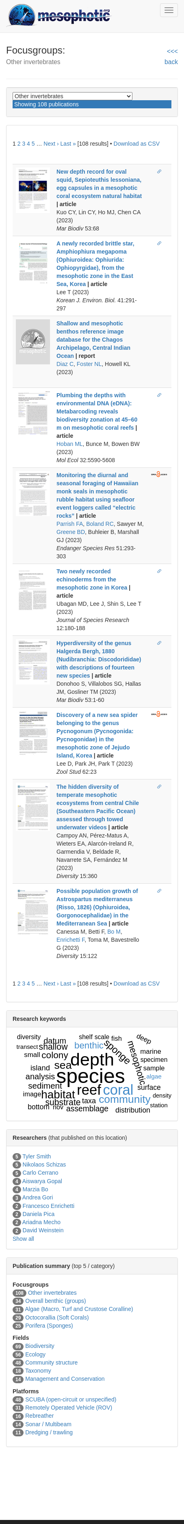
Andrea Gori (37, 1197)
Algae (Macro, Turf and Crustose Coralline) (79, 1309)
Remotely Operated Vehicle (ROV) (68, 1407)
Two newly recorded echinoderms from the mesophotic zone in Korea (91, 579)
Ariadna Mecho (41, 1222)
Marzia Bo (35, 1189)
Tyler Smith (36, 1156)
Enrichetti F (70, 939)
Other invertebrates (52, 1292)
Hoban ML (69, 444)
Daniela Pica (39, 1214)
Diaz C (65, 364)
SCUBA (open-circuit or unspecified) (70, 1399)
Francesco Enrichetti (49, 1206)
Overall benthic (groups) (55, 1301)
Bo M (114, 931)
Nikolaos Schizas (44, 1164)
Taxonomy (38, 1370)
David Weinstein (43, 1230)
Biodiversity (39, 1346)
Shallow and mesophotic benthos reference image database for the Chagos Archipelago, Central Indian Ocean (93, 339)
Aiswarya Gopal (42, 1181)
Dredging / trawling (49, 1432)
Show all (23, 1239)
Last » (68, 143)
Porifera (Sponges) (49, 1325)
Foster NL (89, 364)
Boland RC (100, 524)
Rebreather (39, 1415)
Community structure (51, 1362)
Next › (50, 143)
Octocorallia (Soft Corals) (57, 1317)
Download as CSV (137, 143)
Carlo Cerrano (40, 1172)
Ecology (35, 1354)
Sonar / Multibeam (48, 1424)
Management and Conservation (64, 1378)
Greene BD (70, 532)
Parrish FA (69, 524)
